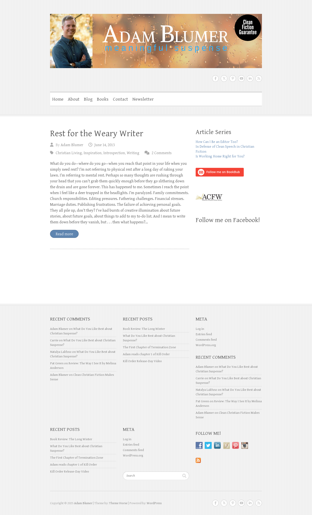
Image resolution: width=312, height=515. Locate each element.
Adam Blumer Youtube (241, 78)
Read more (64, 234)
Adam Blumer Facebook (215, 78)
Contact (120, 99)
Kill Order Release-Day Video (142, 361)
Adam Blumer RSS (258, 78)
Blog (88, 99)
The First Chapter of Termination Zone (149, 347)
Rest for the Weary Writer (96, 134)
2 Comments (162, 153)
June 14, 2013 (104, 145)
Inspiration (93, 153)
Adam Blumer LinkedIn (250, 78)
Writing (133, 153)
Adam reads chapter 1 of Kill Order (146, 354)
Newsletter (143, 99)
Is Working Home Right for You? (220, 156)
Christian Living (69, 153)
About (74, 99)
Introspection (114, 153)
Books (103, 99)
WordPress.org (206, 345)
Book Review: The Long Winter (144, 329)
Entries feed (204, 334)
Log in (200, 329)
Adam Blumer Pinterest (232, 78)
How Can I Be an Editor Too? (217, 142)
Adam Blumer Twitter (224, 78)
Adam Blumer (72, 145)
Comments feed (206, 340)
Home (57, 99)
